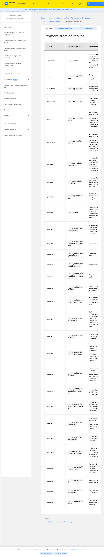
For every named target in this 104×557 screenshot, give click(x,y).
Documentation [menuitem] (39, 4)
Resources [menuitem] (53, 4)
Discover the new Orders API (63, 10)
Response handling (89, 18)
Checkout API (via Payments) (67, 18)
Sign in (82, 4)
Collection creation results (51, 21)
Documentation (47, 18)
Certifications (64, 4)
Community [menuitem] (77, 4)
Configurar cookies (61, 553)
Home (28, 4)
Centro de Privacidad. (79, 550)
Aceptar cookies (46, 553)
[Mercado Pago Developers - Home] (15, 4)
